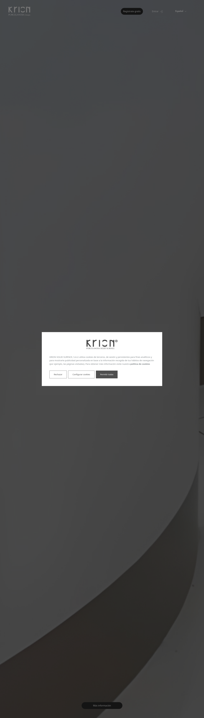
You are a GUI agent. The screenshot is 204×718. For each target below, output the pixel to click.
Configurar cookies (81, 374)
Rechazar (58, 374)
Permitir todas (106, 374)
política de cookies (140, 363)
